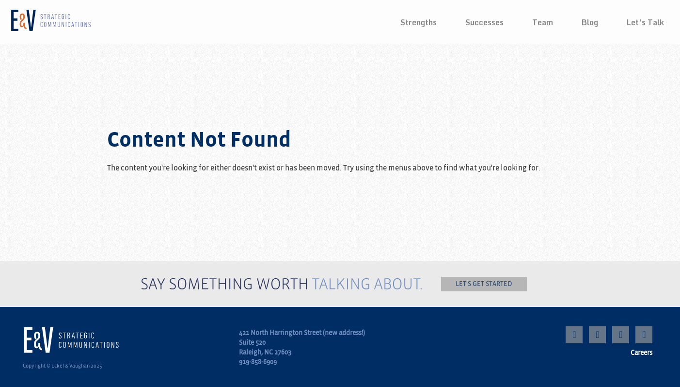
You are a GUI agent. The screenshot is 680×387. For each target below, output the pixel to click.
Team (542, 22)
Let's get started (484, 283)
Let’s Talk (645, 22)
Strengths (418, 22)
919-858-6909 (258, 362)
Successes (484, 22)
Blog (590, 22)
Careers (641, 352)
